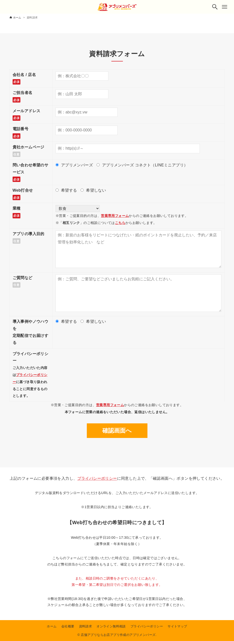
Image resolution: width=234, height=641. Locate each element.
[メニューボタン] (224, 7)
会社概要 (67, 626)
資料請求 (85, 626)
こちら (120, 223)
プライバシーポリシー (97, 478)
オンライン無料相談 (111, 626)
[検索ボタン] (215, 7)
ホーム (51, 626)
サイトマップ (177, 626)
